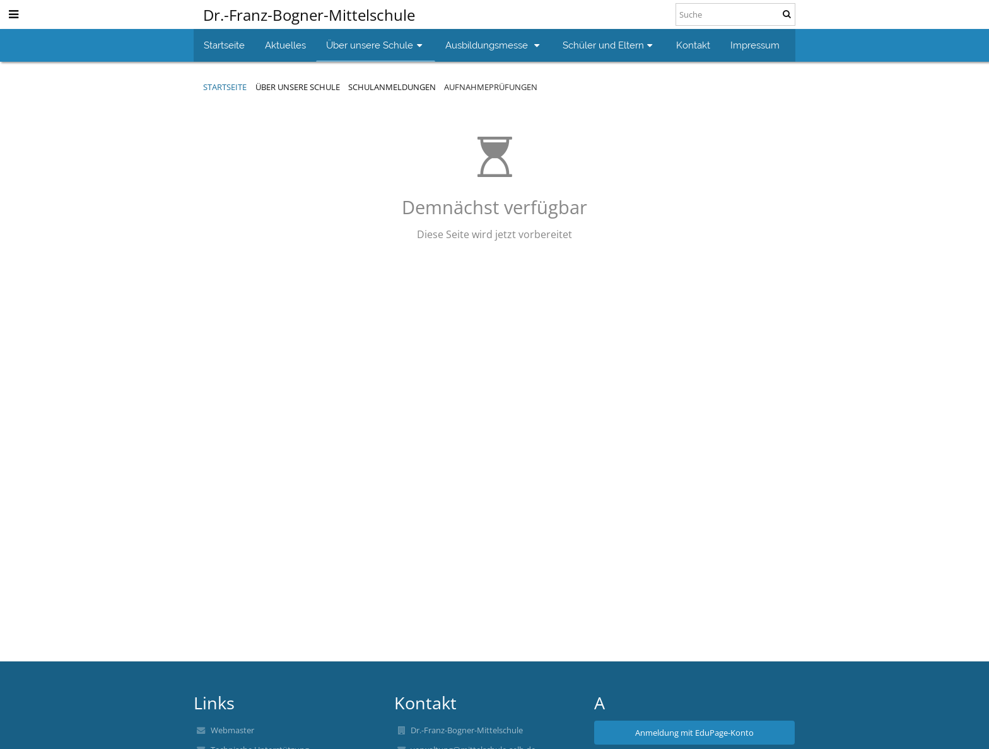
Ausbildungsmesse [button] (493, 45)
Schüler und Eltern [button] (609, 45)
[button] (13, 14)
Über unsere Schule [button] (375, 45)
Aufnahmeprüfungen (490, 87)
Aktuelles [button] (285, 45)
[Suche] (735, 14)
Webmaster (232, 730)
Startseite (225, 87)
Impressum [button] (755, 45)
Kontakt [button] (693, 45)
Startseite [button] (224, 45)
